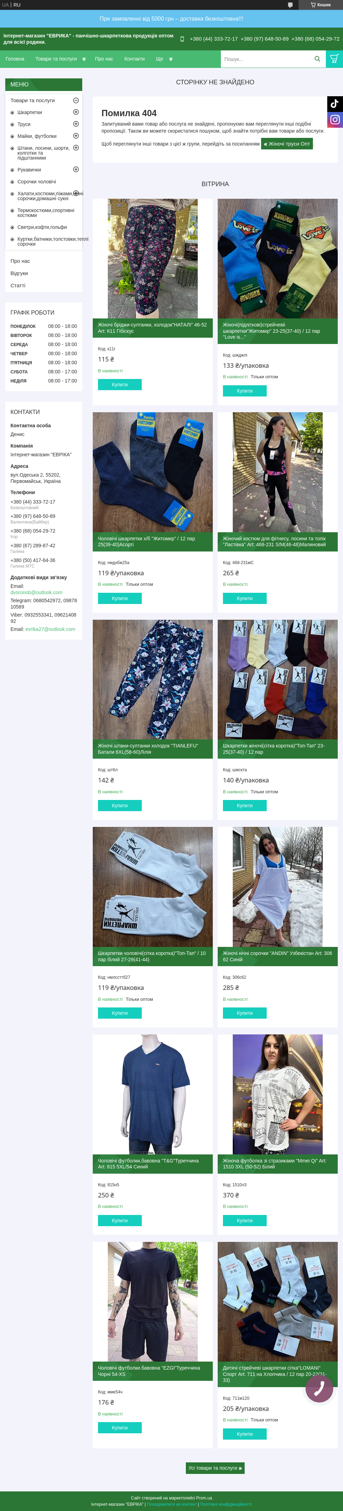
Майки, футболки (37, 136)
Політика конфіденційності (226, 1504)
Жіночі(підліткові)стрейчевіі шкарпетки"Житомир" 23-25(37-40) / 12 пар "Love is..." (271, 331)
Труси (24, 124)
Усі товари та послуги (213, 1468)
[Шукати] (317, 59)
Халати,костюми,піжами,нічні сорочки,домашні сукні (50, 196)
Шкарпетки (30, 112)
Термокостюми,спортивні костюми (46, 213)
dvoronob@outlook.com (36, 592)
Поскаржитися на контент (172, 1504)
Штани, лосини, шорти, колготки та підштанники (44, 153)
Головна (15, 59)
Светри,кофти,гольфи (42, 227)
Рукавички (29, 170)
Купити (120, 384)
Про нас (104, 59)
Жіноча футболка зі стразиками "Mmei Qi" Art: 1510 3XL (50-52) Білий (275, 1164)
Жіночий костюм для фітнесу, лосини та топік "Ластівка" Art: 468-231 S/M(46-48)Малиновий (274, 542)
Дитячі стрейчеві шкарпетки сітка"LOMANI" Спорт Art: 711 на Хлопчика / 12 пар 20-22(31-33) (275, 1374)
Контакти (134, 59)
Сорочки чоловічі (37, 181)
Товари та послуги (56, 59)
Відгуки (19, 273)
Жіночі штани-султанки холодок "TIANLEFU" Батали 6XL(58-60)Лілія (148, 749)
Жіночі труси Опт (289, 144)
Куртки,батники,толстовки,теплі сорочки (50, 241)
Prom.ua (204, 1498)
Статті (18, 285)
